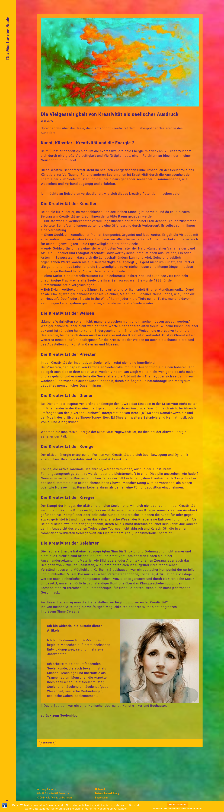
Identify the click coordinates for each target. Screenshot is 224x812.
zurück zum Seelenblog (59, 715)
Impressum (101, 797)
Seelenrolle (47, 743)
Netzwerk (100, 789)
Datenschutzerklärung (107, 793)
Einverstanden (177, 809)
